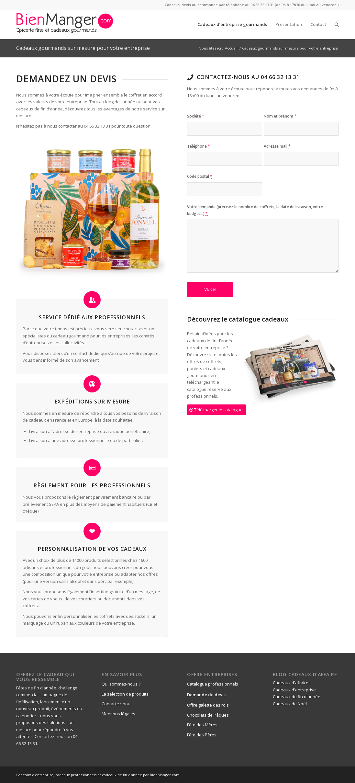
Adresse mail (277, 146)
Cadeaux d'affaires (292, 683)
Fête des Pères (201, 735)
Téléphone (198, 146)
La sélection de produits (125, 694)
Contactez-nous (117, 704)
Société (195, 116)
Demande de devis (206, 695)
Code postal (199, 176)
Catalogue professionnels (212, 684)
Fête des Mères (202, 725)
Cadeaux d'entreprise (294, 690)
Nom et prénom (280, 116)
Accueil (231, 48)
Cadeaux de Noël (290, 704)
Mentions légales (118, 714)
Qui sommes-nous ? (121, 684)
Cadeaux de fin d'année (296, 696)
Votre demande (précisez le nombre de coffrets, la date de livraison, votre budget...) (255, 210)
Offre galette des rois (208, 705)
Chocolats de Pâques (208, 715)
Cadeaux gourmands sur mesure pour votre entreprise (83, 47)
